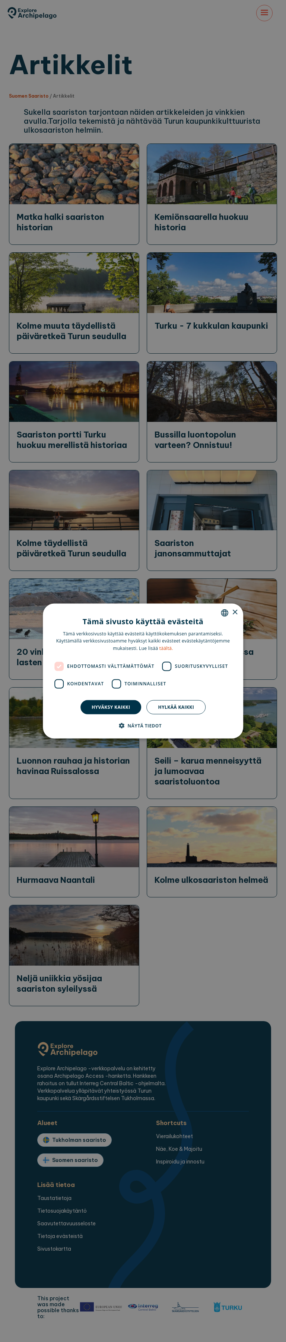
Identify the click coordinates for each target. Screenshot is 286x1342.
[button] (143, 725)
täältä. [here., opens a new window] (166, 648)
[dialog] (143, 671)
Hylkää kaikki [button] (176, 707)
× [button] (235, 612)
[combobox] (224, 612)
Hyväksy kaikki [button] (111, 707)
